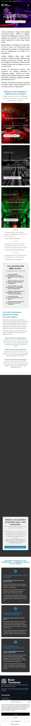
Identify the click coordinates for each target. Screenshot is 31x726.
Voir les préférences (15, 721)
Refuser (15, 717)
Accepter (15, 714)
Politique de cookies (15, 724)
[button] (29, 702)
